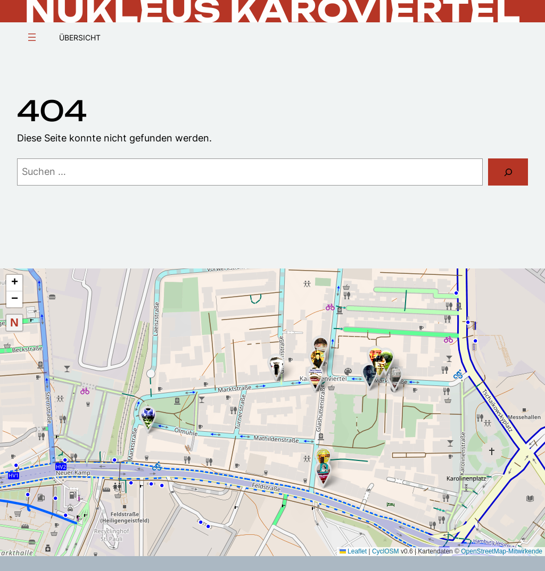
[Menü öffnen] (32, 37)
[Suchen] (508, 172)
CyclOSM (385, 551)
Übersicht (80, 37)
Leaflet (353, 551)
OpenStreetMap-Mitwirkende (501, 551)
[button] (395, 378)
